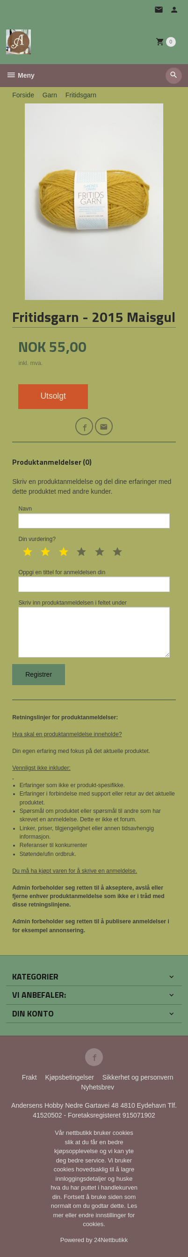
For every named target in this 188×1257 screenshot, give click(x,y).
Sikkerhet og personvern (138, 1077)
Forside (23, 95)
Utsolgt (52, 396)
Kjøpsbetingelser (69, 1077)
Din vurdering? (37, 539)
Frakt (29, 1077)
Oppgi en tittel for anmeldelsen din (93, 580)
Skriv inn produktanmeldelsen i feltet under (93, 628)
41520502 (48, 1115)
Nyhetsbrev (97, 1087)
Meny (20, 75)
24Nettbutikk (111, 1239)
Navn (93, 516)
